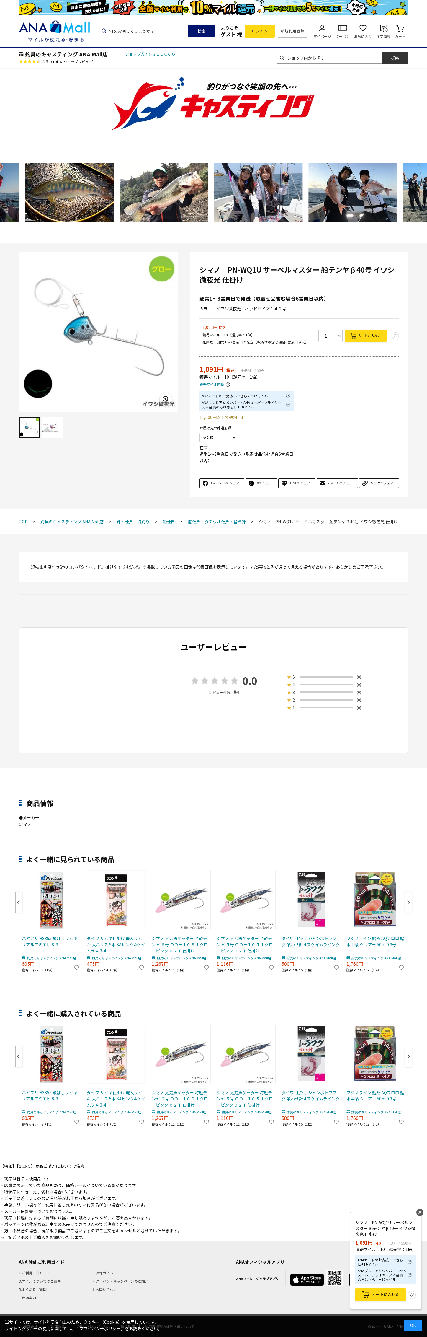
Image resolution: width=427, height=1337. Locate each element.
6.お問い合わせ (105, 1289)
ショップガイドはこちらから (150, 54)
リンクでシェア (382, 483)
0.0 (250, 680)
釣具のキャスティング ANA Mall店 (66, 54)
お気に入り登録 (412, 1295)
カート (400, 36)
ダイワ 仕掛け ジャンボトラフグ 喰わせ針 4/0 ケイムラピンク (311, 941)
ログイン (260, 31)
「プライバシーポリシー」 (100, 1328)
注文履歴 (383, 36)
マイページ (322, 36)
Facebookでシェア (225, 483)
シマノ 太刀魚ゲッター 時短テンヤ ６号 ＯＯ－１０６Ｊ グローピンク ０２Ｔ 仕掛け (180, 944)
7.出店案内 (27, 1297)
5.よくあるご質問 (33, 1289)
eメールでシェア (340, 483)
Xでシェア (264, 483)
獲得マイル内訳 (211, 384)
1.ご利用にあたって (34, 1272)
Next (408, 902)
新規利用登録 (293, 31)
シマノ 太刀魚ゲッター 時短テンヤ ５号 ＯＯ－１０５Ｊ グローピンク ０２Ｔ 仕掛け (245, 944)
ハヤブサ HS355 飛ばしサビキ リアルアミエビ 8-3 (49, 941)
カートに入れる (369, 335)
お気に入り (363, 36)
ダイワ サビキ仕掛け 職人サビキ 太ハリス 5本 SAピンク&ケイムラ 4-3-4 (116, 944)
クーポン (343, 36)
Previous (18, 902)
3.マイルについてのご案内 (40, 1281)
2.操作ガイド (103, 1272)
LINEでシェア (300, 483)
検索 (201, 31)
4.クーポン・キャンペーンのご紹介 (120, 1281)
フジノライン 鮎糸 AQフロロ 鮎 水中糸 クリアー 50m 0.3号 (375, 941)
